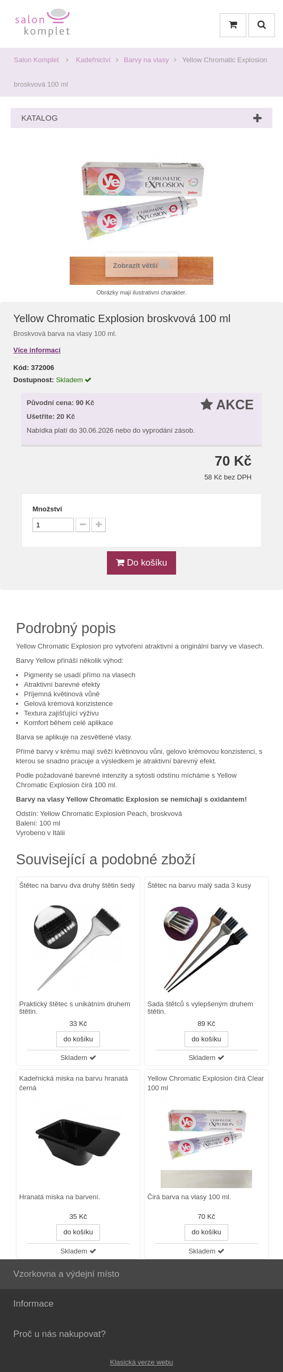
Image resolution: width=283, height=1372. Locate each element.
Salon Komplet (36, 60)
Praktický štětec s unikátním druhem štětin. (74, 1007)
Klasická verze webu (141, 1362)
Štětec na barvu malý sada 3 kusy (199, 885)
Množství (47, 509)
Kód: (21, 368)
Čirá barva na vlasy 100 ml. (189, 1197)
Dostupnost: (33, 380)
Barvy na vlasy (146, 60)
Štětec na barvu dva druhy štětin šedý (77, 885)
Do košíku (141, 563)
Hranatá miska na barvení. (59, 1197)
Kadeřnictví (93, 60)
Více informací (37, 350)
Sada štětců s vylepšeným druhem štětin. (200, 1007)
